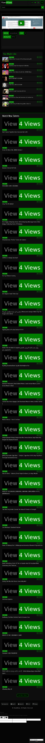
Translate (38, 741)
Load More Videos (22, 695)
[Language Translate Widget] (36, 740)
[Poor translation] (5, 717)
